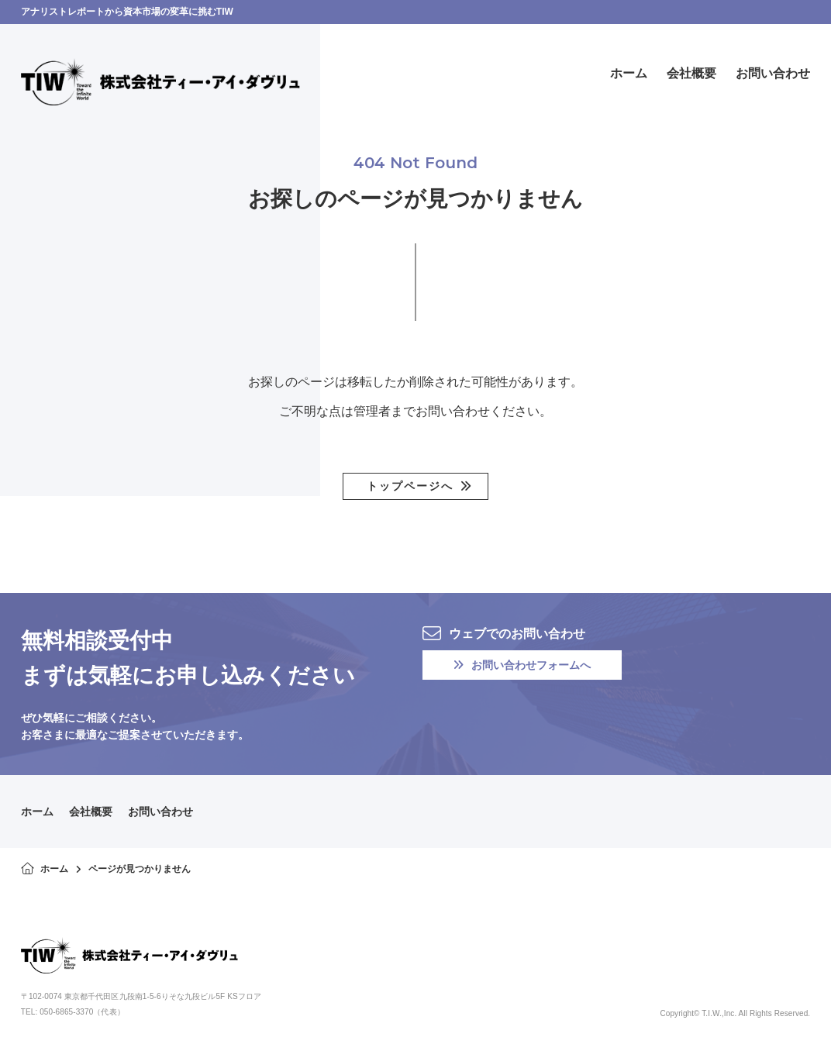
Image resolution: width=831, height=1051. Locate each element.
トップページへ (410, 486)
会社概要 (90, 811)
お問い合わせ (160, 811)
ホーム (37, 811)
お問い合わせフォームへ (522, 665)
